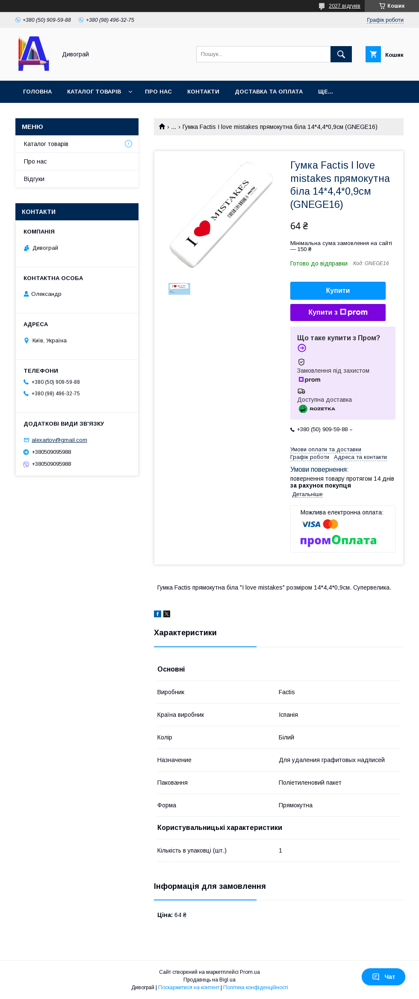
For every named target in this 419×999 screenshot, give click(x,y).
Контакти (203, 91)
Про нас (158, 91)
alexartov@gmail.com (59, 440)
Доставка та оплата (269, 91)
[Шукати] (341, 54)
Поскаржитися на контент (188, 987)
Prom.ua (250, 972)
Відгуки (34, 178)
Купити (338, 290)
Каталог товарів (94, 91)
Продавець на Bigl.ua (209, 980)
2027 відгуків (344, 6)
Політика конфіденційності (255, 987)
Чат (383, 977)
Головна (37, 91)
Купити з (337, 312)
